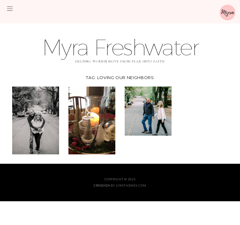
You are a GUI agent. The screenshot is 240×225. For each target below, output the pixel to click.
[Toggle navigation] (9, 8)
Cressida (102, 185)
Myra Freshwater (120, 47)
